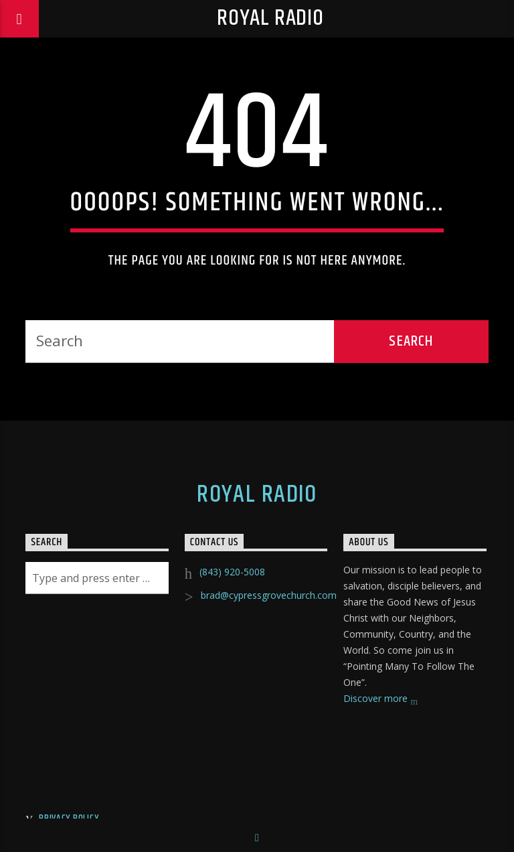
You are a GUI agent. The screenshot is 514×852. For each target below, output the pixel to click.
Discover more (380, 699)
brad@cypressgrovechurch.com (269, 595)
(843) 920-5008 (232, 571)
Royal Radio (270, 18)
